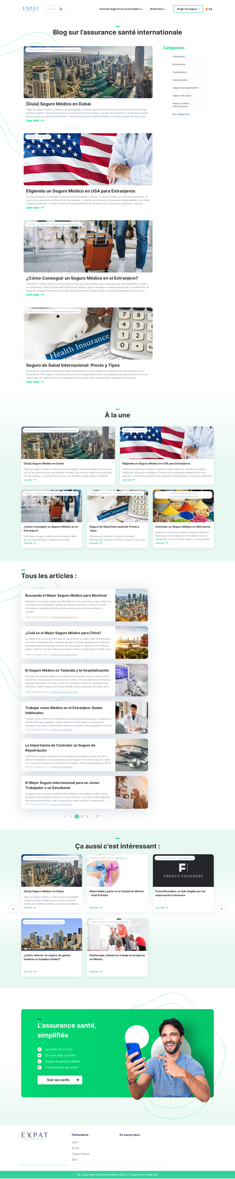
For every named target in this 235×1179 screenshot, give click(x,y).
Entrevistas (179, 64)
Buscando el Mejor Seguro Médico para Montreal (66, 595)
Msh (75, 1160)
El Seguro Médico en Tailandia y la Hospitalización (67, 670)
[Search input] (53, 9)
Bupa (75, 1148)
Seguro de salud (182, 95)
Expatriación (180, 72)
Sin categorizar (181, 114)
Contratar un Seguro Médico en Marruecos (182, 526)
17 (98, 816)
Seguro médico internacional (66, 50)
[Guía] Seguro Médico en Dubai (58, 103)
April (75, 1142)
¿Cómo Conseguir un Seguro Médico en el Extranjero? (82, 278)
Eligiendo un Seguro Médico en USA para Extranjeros (80, 190)
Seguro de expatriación (186, 87)
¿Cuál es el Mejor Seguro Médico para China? (63, 633)
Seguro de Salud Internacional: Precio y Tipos (73, 365)
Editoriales (179, 56)
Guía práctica (180, 79)
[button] (188, 9)
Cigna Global (80, 1154)
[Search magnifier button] (61, 9)
